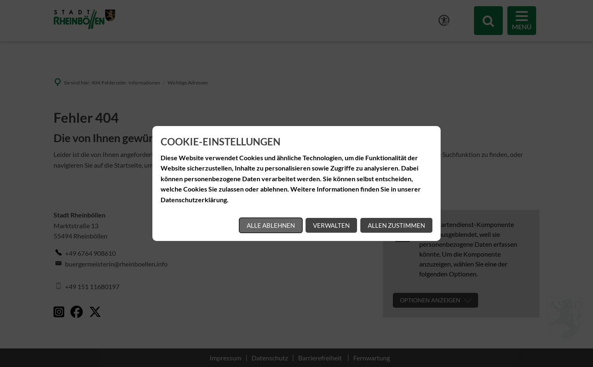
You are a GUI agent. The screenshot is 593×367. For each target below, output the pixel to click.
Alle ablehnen (271, 225)
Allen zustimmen (396, 225)
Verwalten (331, 225)
